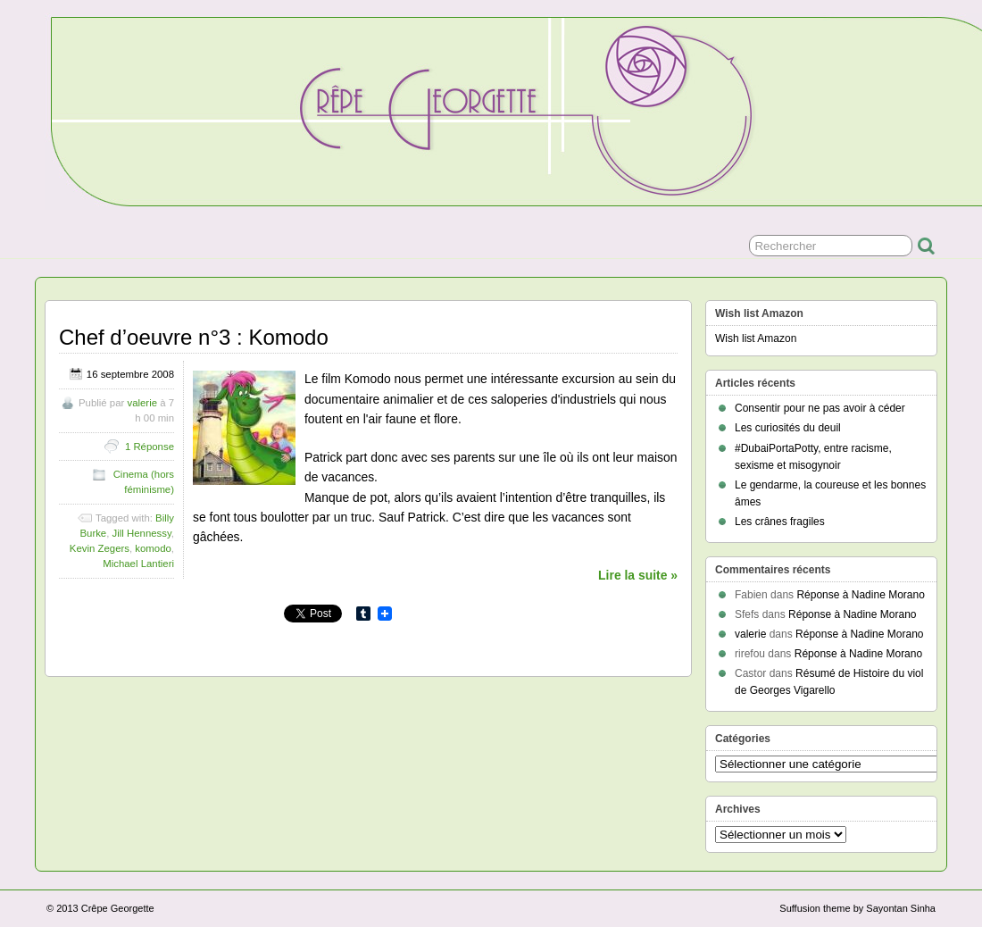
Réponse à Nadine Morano (860, 595)
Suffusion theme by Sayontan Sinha (857, 908)
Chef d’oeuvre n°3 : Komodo (194, 337)
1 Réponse (149, 446)
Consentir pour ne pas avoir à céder (820, 408)
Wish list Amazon (755, 338)
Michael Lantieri (138, 563)
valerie (142, 402)
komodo (153, 548)
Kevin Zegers (99, 548)
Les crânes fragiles (780, 521)
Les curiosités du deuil (788, 428)
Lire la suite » (638, 575)
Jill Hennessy (141, 533)
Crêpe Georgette (117, 908)
